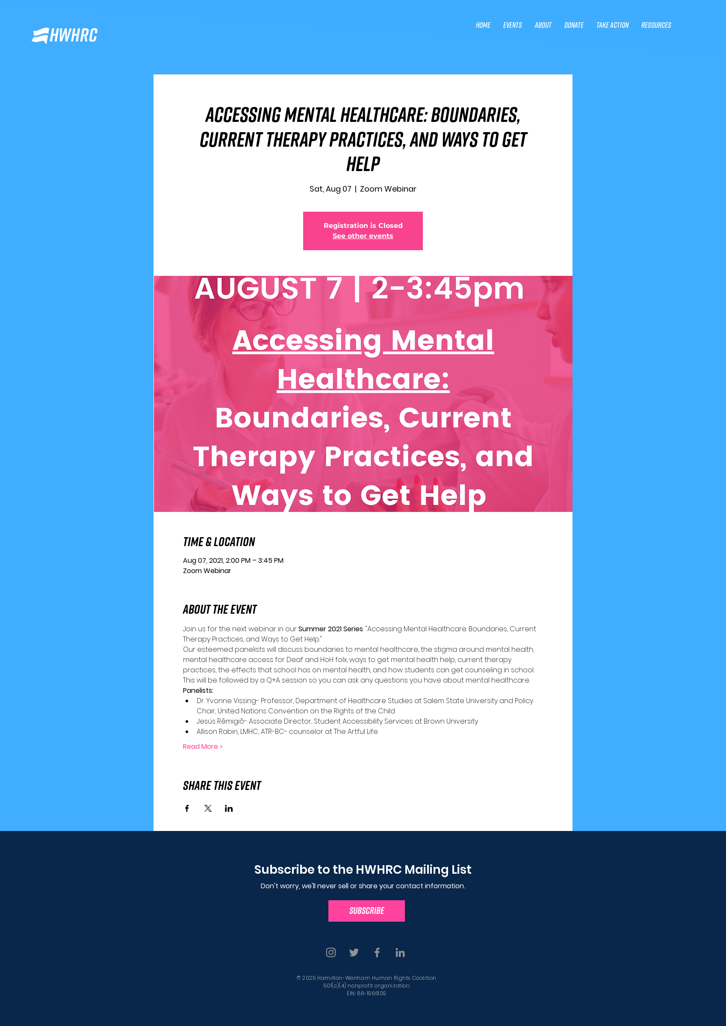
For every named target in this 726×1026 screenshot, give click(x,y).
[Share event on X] (208, 808)
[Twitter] (354, 952)
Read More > (203, 746)
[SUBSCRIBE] (366, 911)
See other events (363, 236)
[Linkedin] (400, 952)
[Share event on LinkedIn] (229, 808)
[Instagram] (331, 952)
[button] (512, 25)
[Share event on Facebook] (187, 808)
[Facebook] (377, 952)
